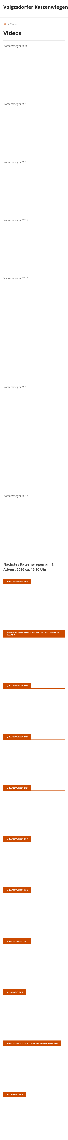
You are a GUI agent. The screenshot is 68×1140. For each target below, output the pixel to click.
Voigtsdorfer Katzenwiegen (35, 7)
